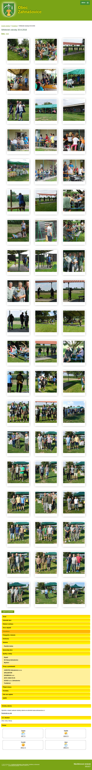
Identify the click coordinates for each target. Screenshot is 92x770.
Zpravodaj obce (8, 650)
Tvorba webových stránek (13, 765)
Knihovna (6, 639)
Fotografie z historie (9, 635)
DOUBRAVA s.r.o (9, 675)
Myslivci (6, 662)
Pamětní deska (8, 646)
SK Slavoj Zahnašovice (11, 660)
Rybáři (6, 657)
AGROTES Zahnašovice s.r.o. (13, 670)
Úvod (4, 616)
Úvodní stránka (5, 26)
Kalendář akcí (7, 620)
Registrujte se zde (7, 713)
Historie (5, 642)
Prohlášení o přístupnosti (34, 764)
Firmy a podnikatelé (9, 666)
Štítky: (3, 34)
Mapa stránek (25, 764)
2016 (7, 34)
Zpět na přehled (8, 611)
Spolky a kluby (7, 653)
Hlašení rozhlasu (8, 624)
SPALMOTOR (8, 673)
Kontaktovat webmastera (16, 764)
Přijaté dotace (7, 687)
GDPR (5, 698)
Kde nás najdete (8, 694)
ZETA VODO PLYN (9, 678)
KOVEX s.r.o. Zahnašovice (12, 680)
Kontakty (5, 691)
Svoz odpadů (7, 627)
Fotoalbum (14, 26)
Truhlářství (7, 683)
